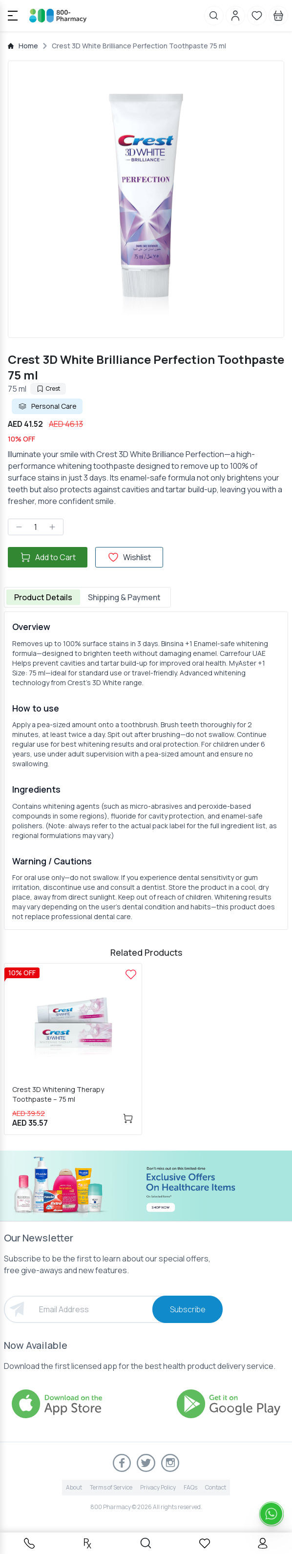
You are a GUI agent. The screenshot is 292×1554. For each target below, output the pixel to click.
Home (28, 45)
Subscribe (188, 1309)
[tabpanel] (146, 770)
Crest (48, 388)
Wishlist (129, 557)
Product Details (43, 597)
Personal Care (47, 406)
